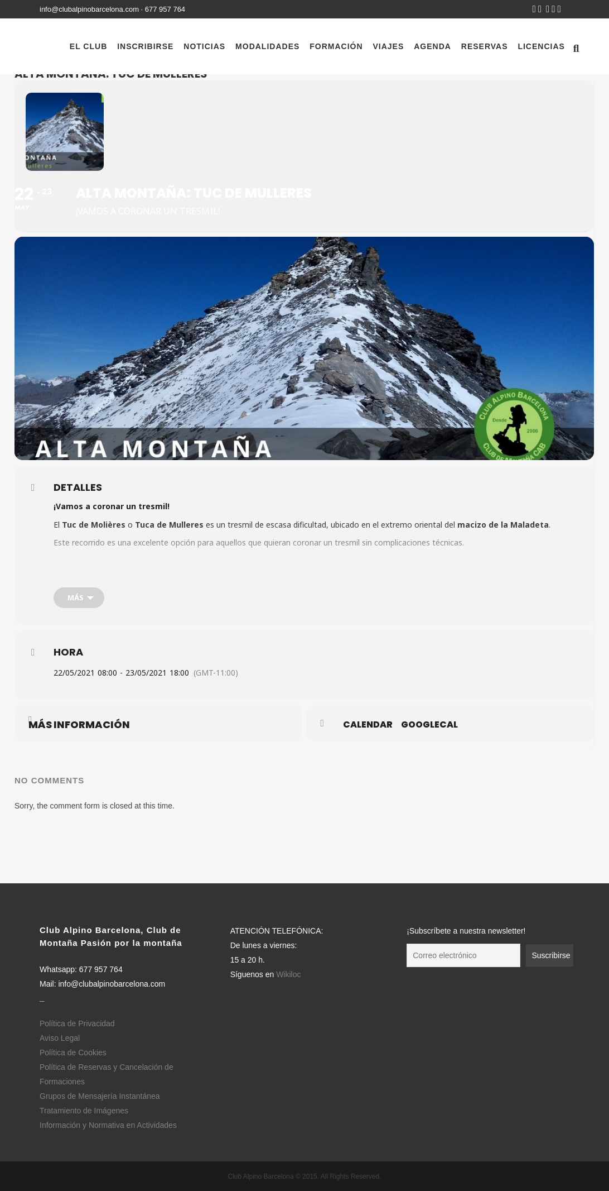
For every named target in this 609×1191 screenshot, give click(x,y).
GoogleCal (429, 724)
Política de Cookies (73, 1052)
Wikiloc (288, 974)
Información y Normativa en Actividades (108, 1125)
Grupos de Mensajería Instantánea (100, 1096)
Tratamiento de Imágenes (84, 1110)
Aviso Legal (60, 1038)
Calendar (368, 724)
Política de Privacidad (77, 1023)
